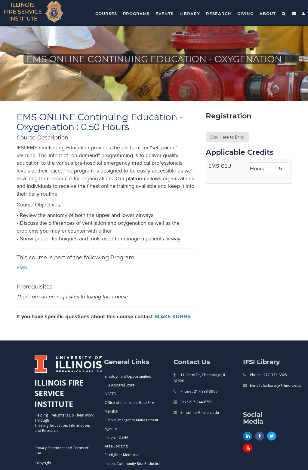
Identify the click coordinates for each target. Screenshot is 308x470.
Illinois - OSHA (116, 437)
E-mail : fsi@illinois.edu (199, 412)
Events (165, 13)
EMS (22, 267)
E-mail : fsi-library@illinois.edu (275, 385)
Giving (245, 13)
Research (218, 13)
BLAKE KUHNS (172, 316)
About (268, 13)
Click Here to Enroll (227, 137)
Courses (106, 13)
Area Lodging (116, 446)
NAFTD (110, 393)
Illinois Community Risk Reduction (133, 463)
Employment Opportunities (128, 376)
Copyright (43, 462)
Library (190, 13)
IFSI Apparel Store (120, 385)
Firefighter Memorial (122, 454)
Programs (136, 13)
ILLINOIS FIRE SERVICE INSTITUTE (59, 393)
